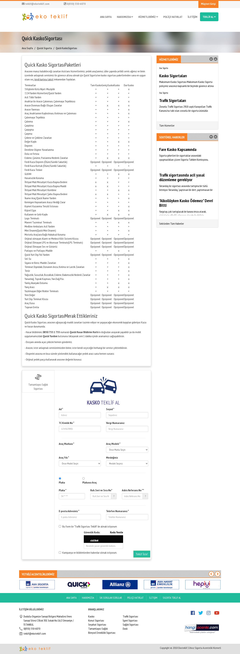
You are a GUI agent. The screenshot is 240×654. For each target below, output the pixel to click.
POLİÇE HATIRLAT (172, 17)
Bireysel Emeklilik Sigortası (101, 632)
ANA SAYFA (106, 17)
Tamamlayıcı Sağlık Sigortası (38, 382)
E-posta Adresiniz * (69, 511)
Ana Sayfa (27, 48)
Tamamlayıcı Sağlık (98, 628)
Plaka (62, 482)
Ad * (61, 409)
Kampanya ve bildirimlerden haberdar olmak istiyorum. (88, 552)
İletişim (153, 597)
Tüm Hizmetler (166, 125)
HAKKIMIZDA (125, 17)
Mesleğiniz (112, 457)
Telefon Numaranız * (117, 511)
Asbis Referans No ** (133, 490)
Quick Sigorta (44, 48)
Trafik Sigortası (130, 616)
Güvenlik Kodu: (103, 532)
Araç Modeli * (113, 443)
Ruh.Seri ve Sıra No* (101, 490)
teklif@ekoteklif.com (35, 3)
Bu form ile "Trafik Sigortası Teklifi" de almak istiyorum (88, 526)
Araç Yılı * (64, 457)
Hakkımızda (88, 597)
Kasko (91, 616)
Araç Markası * (66, 443)
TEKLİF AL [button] (209, 17)
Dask (125, 628)
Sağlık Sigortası (130, 624)
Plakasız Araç (89, 482)
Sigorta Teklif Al (172, 597)
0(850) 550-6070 (75, 3)
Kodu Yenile (116, 532)
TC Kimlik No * (66, 423)
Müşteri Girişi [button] (208, 3)
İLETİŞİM (192, 17)
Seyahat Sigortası (97, 624)
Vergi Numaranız (115, 423)
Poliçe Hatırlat (135, 597)
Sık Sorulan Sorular (111, 597)
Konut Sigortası (96, 620)
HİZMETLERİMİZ (148, 17)
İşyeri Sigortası (130, 620)
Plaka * (62, 490)
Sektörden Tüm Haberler (171, 223)
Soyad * (110, 409)
